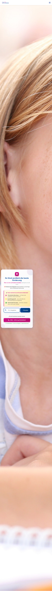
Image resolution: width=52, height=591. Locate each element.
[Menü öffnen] (49, 3)
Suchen (25, 310)
